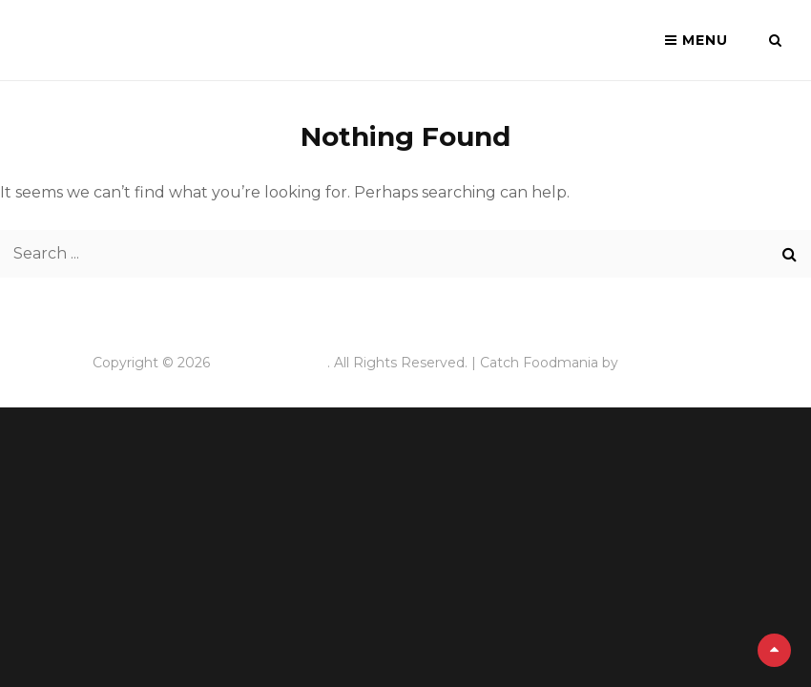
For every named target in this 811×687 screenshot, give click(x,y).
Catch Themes (670, 362)
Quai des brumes (270, 362)
